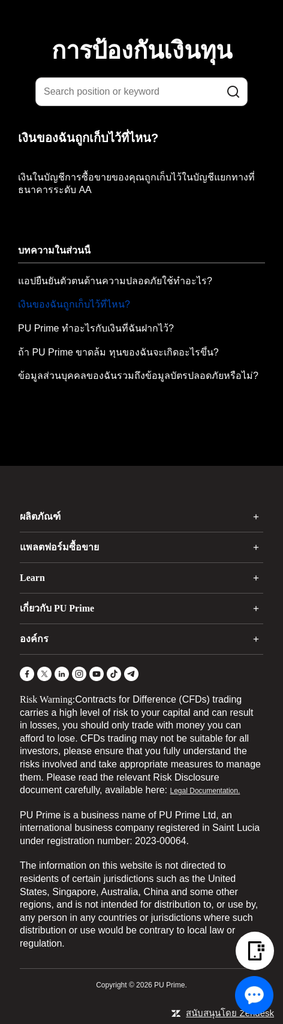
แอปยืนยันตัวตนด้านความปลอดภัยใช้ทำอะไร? (115, 281)
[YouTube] (96, 674)
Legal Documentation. (205, 791)
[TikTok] (114, 674)
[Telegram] (131, 674)
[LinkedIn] (62, 674)
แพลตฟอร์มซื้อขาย (59, 547)
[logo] (149, 17)
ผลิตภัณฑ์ (40, 516)
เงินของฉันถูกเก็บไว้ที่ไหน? (74, 304)
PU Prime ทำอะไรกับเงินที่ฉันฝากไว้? (96, 328)
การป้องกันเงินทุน (142, 50)
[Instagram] (79, 674)
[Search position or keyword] (141, 91)
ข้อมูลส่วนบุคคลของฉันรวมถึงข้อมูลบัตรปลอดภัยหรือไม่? (138, 376)
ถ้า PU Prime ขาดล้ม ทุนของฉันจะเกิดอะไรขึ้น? (118, 352)
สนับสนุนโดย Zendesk (230, 1013)
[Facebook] (27, 674)
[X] (44, 674)
